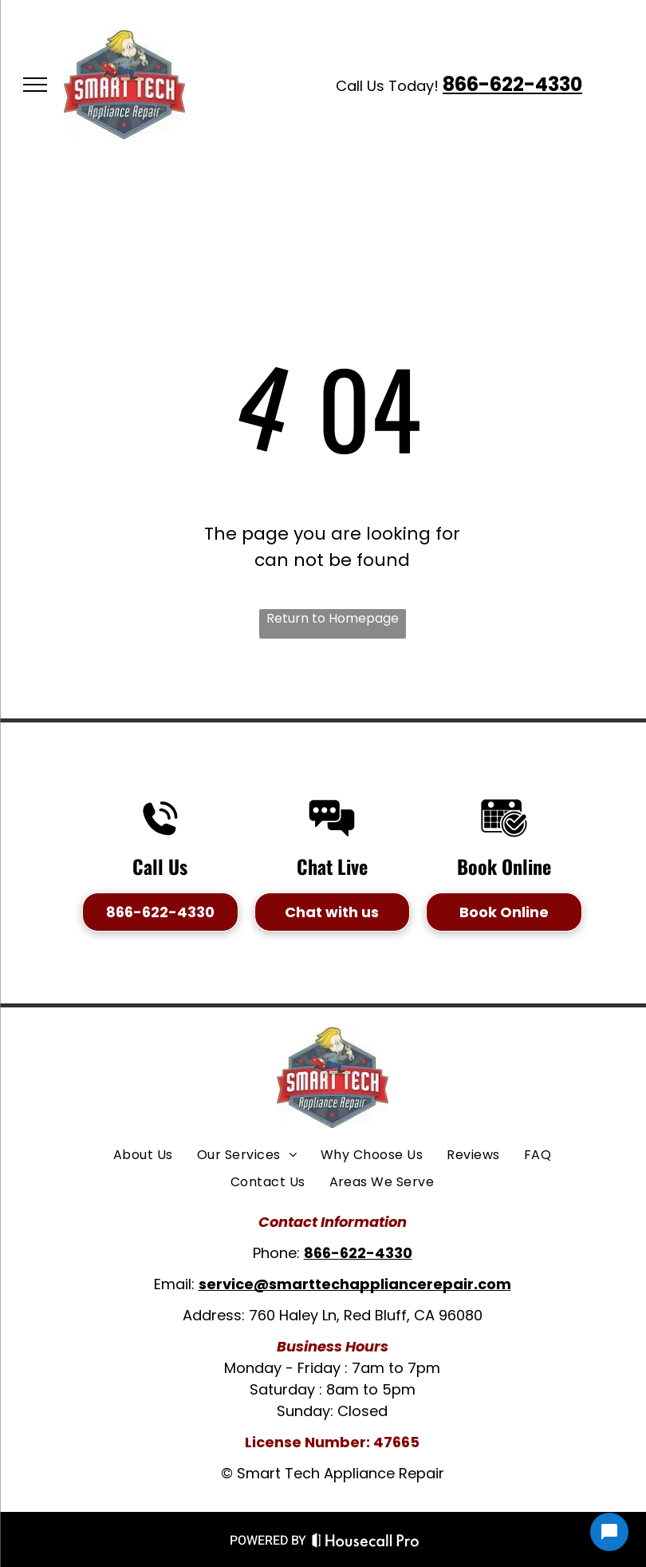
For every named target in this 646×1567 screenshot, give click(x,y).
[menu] (35, 84)
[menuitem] (143, 1155)
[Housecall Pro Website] (366, 1543)
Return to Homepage (332, 618)
